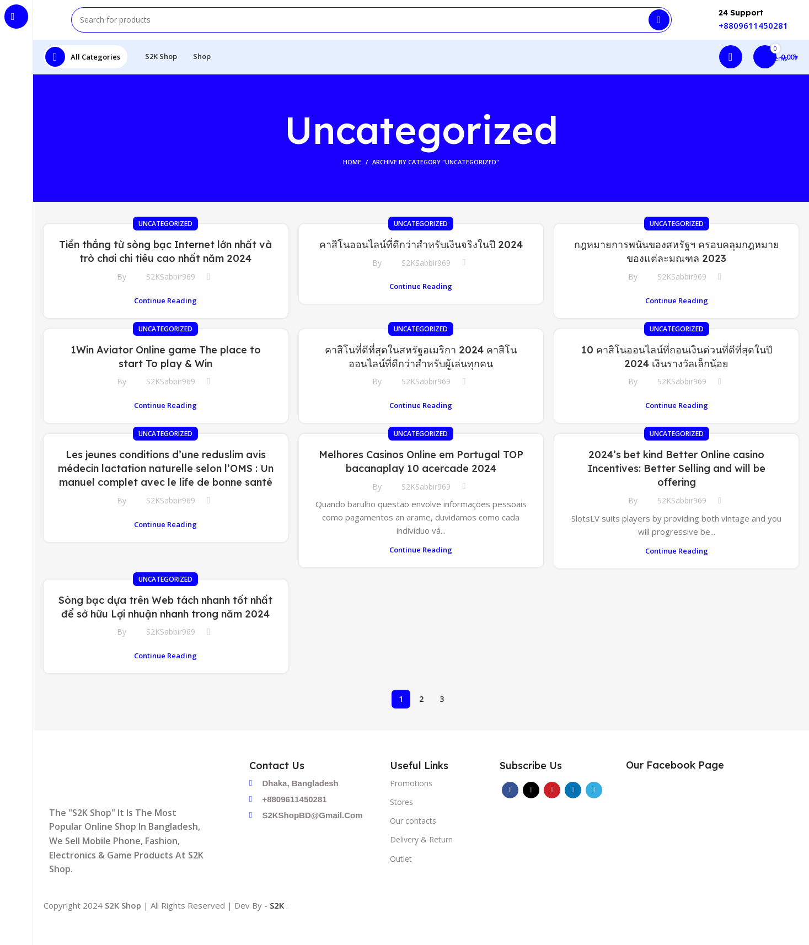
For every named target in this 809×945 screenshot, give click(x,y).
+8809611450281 (753, 33)
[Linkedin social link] (573, 809)
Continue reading (165, 320)
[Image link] (134, 798)
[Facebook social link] (510, 809)
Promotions (411, 802)
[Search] (371, 27)
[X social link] (531, 809)
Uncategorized (165, 243)
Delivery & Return (421, 859)
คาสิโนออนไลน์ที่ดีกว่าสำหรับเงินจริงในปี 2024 (421, 264)
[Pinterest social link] (552, 809)
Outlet (401, 878)
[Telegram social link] (594, 809)
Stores (401, 821)
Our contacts (413, 840)
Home (352, 182)
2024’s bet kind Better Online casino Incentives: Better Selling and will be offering (676, 488)
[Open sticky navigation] (85, 74)
